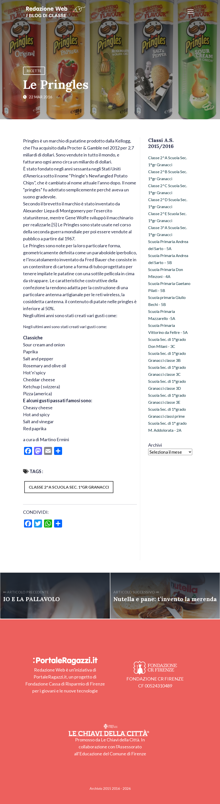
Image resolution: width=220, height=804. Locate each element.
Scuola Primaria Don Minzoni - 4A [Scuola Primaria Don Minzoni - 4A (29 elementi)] (165, 273)
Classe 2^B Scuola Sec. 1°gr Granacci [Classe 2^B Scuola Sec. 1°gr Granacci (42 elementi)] (167, 175)
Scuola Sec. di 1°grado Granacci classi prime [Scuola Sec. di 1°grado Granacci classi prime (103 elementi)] (167, 412)
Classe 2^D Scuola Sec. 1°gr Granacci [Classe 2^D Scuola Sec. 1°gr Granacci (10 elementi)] (167, 203)
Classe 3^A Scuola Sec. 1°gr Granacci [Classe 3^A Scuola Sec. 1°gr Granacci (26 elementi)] (167, 231)
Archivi (155, 445)
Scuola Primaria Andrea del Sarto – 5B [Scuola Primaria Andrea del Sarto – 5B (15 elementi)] (168, 259)
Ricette (34, 71)
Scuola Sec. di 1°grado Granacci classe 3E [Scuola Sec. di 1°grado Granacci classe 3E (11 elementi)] (167, 398)
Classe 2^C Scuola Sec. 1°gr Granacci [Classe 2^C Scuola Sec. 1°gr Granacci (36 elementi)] (167, 189)
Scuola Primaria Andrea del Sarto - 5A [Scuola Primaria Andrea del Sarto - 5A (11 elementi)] (168, 245)
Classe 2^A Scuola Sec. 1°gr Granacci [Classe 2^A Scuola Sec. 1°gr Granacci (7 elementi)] (167, 161)
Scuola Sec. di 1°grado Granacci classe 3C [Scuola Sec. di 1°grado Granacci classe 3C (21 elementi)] (167, 371)
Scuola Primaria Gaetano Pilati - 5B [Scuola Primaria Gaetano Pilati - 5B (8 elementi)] (169, 287)
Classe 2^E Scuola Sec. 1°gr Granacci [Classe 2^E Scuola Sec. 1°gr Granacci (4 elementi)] (167, 217)
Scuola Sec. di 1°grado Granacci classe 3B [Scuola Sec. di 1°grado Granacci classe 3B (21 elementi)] (167, 357)
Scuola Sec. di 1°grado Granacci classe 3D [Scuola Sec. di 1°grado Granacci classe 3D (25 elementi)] (167, 385)
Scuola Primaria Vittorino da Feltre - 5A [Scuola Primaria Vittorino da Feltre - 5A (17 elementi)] (168, 329)
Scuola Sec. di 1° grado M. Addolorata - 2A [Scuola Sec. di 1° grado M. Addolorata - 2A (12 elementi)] (167, 426)
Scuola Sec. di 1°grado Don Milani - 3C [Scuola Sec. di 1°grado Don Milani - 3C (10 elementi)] (167, 343)
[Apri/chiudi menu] (190, 11)
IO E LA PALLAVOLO (31, 599)
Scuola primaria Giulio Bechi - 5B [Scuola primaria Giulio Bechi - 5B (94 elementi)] (167, 301)
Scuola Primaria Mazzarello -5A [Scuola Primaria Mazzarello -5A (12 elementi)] (161, 315)
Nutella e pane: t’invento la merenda (165, 599)
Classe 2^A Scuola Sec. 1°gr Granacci (69, 487)
